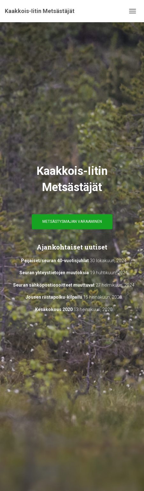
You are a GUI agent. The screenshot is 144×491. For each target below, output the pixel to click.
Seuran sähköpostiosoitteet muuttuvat (54, 285)
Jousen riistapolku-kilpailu (53, 297)
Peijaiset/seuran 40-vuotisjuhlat (55, 260)
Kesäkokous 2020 (54, 309)
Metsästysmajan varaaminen (72, 221)
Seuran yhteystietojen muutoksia (54, 272)
